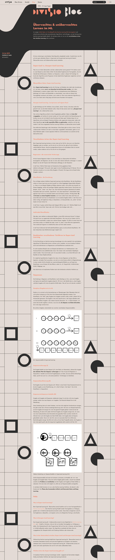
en (110, 2)
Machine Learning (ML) (39, 509)
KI (38, 524)
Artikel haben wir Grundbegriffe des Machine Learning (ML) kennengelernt (57, 32)
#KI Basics (5, 57)
